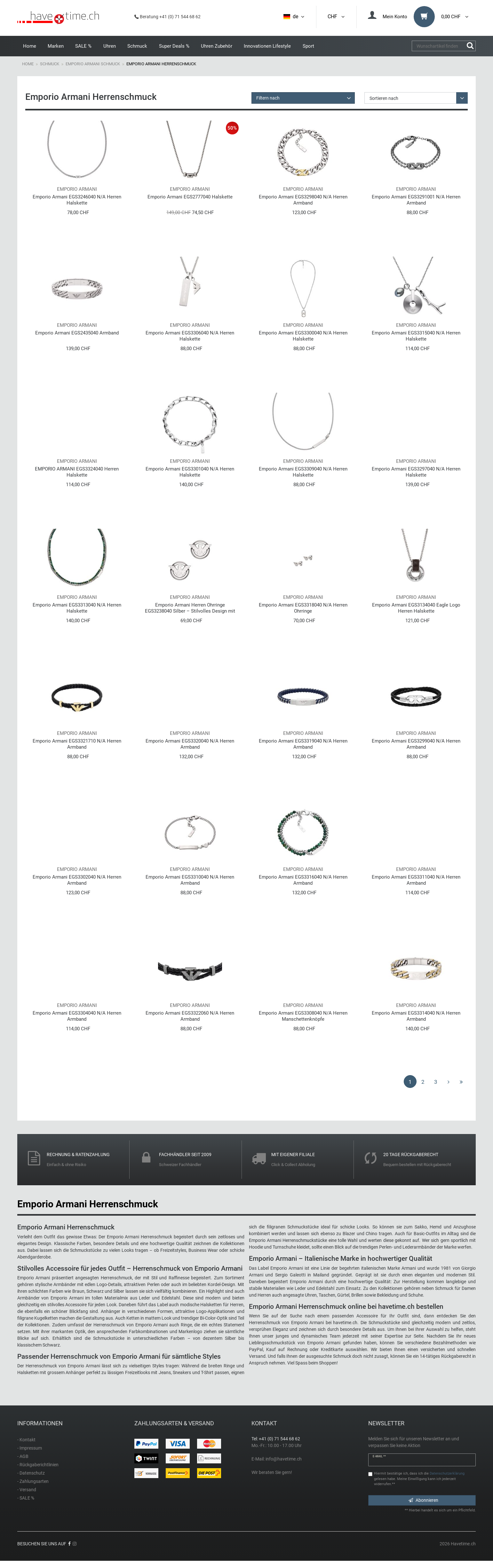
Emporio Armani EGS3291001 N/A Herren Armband (416, 200)
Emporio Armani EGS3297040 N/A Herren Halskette (416, 472)
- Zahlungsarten (33, 1481)
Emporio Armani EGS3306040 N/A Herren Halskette (190, 336)
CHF (337, 16)
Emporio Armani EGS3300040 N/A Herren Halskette (303, 336)
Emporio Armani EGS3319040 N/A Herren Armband (303, 744)
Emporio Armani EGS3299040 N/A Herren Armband (416, 744)
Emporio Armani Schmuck (93, 63)
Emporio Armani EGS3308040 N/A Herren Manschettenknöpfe (303, 1016)
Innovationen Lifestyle (267, 46)
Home (29, 46)
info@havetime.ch (284, 1458)
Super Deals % (174, 46)
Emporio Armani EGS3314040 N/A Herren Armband (416, 1016)
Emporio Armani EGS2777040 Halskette (190, 197)
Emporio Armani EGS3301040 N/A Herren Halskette (190, 472)
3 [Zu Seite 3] (435, 1082)
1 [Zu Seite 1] (410, 1082)
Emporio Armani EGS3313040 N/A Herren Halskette (77, 608)
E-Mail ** (379, 1456)
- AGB (22, 1456)
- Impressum (29, 1448)
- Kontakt (26, 1439)
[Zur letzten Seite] (461, 1081)
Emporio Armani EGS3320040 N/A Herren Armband (190, 744)
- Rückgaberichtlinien (38, 1464)
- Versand (26, 1489)
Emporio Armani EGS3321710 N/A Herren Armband (77, 744)
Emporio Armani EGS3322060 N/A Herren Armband (190, 1016)
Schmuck (137, 46)
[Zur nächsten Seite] (448, 1081)
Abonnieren (423, 1500)
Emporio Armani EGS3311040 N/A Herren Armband (416, 880)
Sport (308, 46)
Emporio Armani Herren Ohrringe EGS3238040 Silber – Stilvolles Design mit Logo (190, 608)
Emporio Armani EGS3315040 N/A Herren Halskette (416, 336)
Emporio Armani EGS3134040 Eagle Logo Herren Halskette (416, 608)
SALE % (83, 46)
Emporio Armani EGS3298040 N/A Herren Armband (303, 200)
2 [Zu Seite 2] (423, 1082)
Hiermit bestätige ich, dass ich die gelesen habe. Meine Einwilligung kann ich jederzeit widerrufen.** (419, 1478)
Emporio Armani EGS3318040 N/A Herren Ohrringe (303, 608)
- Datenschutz (31, 1473)
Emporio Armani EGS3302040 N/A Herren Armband (77, 880)
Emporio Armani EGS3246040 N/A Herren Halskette (77, 200)
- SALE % (25, 1498)
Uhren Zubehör (216, 46)
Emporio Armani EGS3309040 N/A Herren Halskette (303, 472)
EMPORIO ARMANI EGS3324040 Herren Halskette (77, 472)
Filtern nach (268, 98)
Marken (56, 46)
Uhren (109, 46)
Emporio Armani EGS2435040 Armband (77, 333)
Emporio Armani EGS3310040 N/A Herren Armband (190, 880)
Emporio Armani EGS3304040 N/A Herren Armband (77, 1016)
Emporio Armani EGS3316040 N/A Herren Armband (303, 880)
